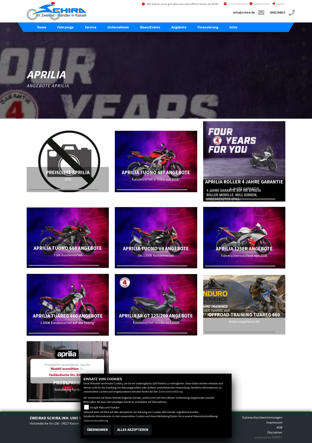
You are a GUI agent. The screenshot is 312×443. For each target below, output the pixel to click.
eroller (8, 30)
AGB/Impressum (260, 3)
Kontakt (278, 3)
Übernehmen (97, 429)
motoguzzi (8, 58)
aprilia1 (8, 44)
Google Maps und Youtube (105, 407)
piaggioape (8, 85)
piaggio (8, 72)
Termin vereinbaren (235, 3)
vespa (8, 113)
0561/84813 (277, 12)
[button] (65, 27)
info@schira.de (244, 12)
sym (8, 99)
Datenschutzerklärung (171, 391)
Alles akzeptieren (132, 429)
